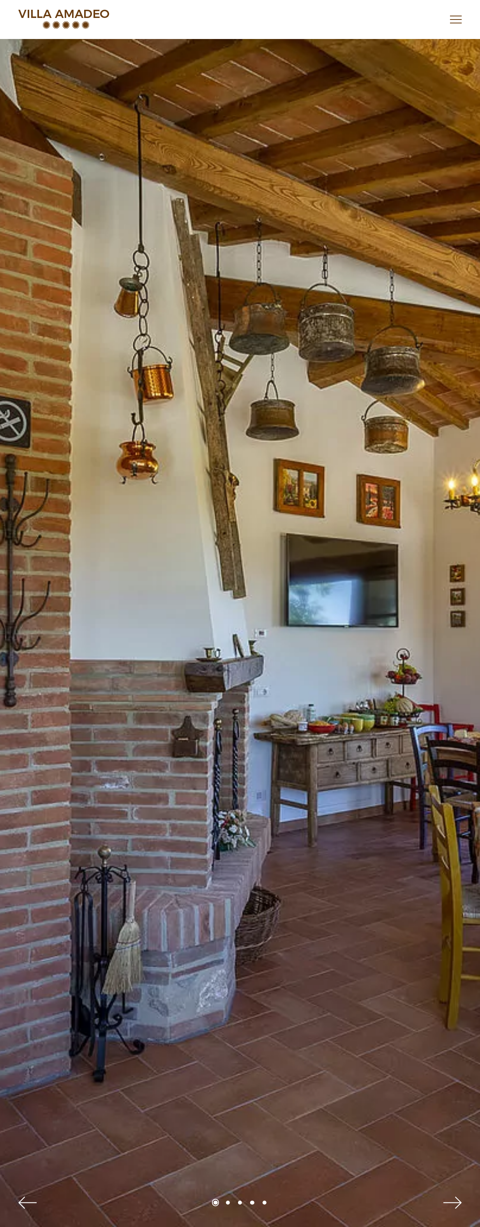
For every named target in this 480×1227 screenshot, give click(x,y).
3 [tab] (240, 1202)
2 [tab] (228, 1202)
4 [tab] (252, 1202)
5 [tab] (264, 1202)
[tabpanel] (240, 633)
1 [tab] (215, 1202)
